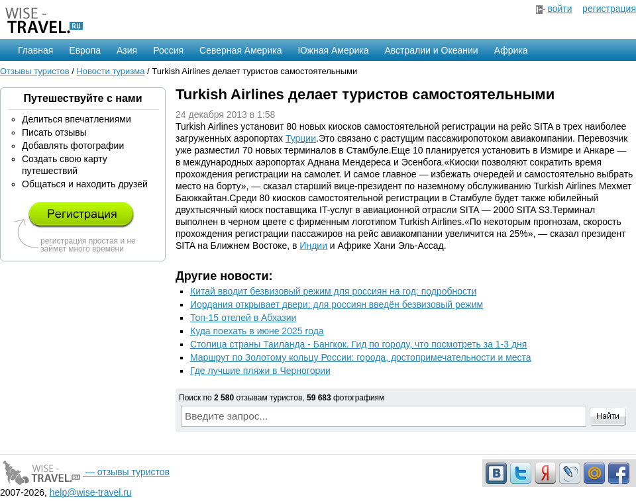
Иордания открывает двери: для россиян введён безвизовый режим (336, 304)
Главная (35, 50)
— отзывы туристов (85, 472)
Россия (168, 50)
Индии (313, 245)
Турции (301, 138)
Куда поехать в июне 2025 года (257, 331)
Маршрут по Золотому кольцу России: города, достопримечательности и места (360, 357)
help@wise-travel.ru (91, 492)
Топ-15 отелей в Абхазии (243, 317)
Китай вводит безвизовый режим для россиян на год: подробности (333, 291)
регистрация (609, 8)
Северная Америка (240, 50)
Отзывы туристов (35, 71)
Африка (511, 50)
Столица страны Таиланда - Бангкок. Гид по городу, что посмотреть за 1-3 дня (358, 344)
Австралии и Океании (431, 50)
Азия (127, 50)
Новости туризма (110, 71)
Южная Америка (332, 50)
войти (559, 8)
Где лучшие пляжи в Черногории (260, 370)
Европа (85, 50)
